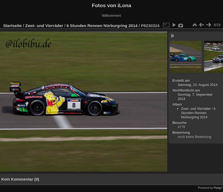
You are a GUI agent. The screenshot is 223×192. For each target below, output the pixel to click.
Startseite (12, 25)
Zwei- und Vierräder (44, 25)
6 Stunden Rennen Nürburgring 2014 (102, 25)
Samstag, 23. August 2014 (197, 85)
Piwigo (218, 187)
